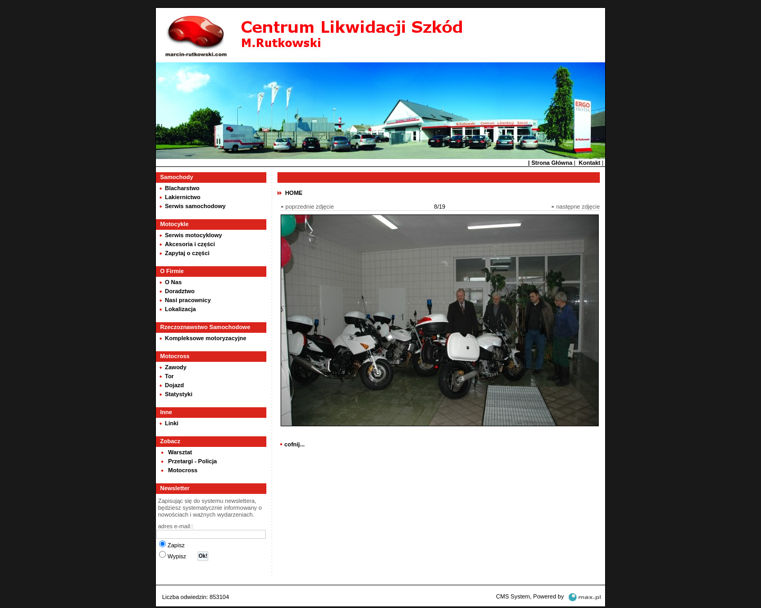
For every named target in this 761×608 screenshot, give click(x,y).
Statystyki (178, 393)
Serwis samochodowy (195, 205)
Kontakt (589, 161)
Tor (169, 375)
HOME (293, 192)
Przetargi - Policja (192, 460)
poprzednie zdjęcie (309, 205)
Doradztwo (179, 290)
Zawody (176, 366)
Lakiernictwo (182, 196)
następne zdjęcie (578, 205)
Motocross (183, 469)
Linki (172, 422)
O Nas (173, 281)
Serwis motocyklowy (193, 234)
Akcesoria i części (190, 243)
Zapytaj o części (187, 252)
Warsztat (180, 451)
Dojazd (174, 384)
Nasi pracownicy (188, 299)
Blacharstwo (182, 187)
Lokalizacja (180, 308)
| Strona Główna (550, 161)
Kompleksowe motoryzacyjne (205, 337)
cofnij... (294, 443)
